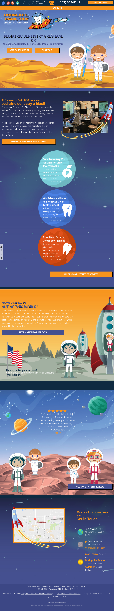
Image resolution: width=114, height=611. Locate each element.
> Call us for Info (13, 375)
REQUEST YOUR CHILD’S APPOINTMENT (28, 141)
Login (100, 2)
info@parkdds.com (96, 548)
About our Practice (19, 50)
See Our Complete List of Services (81, 274)
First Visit (47, 50)
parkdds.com (67, 586)
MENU (57, 8)
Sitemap (63, 596)
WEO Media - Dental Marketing (69, 594)
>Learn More (56, 182)
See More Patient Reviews (90, 487)
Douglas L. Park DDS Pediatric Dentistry (37, 594)
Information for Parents (33, 332)
